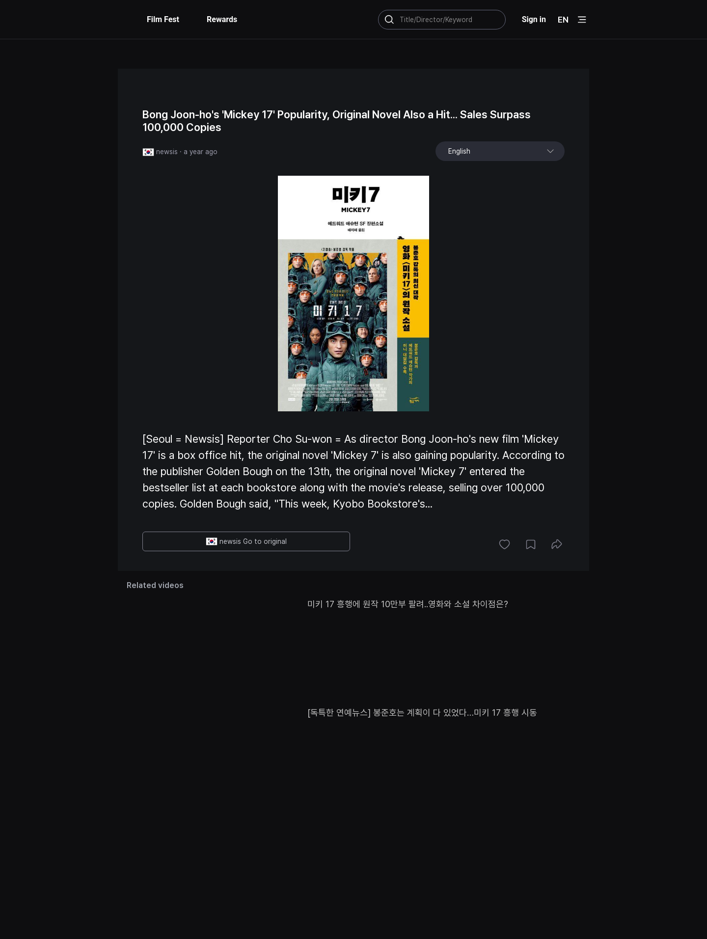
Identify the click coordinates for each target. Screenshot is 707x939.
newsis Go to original (246, 541)
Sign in (534, 19)
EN (563, 20)
